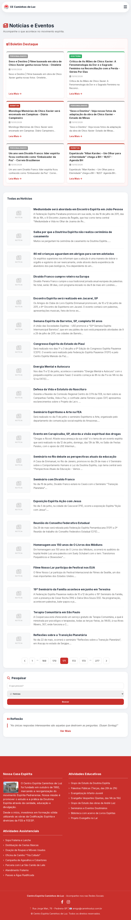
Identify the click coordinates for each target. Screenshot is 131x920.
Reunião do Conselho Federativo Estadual (61, 523)
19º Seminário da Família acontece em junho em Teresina (71, 589)
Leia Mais (15, 94)
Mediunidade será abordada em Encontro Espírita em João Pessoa (78, 209)
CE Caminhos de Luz (19, 7)
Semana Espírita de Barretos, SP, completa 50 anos (67, 321)
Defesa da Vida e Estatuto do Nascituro (59, 389)
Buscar (65, 702)
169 (44, 660)
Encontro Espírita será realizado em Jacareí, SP (65, 298)
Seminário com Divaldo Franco (54, 479)
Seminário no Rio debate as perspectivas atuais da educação (74, 456)
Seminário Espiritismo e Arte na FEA (57, 412)
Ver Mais (65, 731)
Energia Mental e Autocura (51, 366)
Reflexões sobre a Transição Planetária (60, 635)
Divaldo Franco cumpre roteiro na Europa (61, 276)
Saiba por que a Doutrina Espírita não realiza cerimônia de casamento (72, 234)
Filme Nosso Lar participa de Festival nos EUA (64, 567)
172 (74, 660)
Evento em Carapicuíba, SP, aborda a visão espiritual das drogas (77, 433)
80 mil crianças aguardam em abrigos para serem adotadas (73, 253)
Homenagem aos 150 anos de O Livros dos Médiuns (68, 544)
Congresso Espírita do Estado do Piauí (59, 343)
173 (84, 660)
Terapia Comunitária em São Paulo (56, 612)
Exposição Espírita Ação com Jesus (57, 501)
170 (54, 660)
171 (64, 660)
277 (97, 660)
